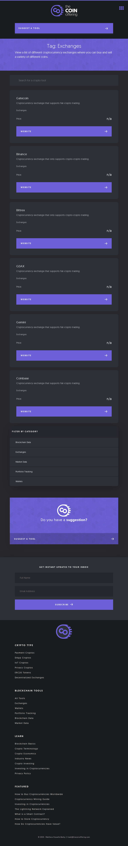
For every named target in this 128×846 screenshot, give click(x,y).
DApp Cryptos (23, 658)
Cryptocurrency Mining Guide (32, 799)
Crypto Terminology (26, 749)
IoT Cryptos (21, 663)
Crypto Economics (25, 754)
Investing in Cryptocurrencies (32, 768)
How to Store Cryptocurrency (32, 819)
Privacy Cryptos (24, 668)
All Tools (20, 698)
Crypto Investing (24, 764)
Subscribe (64, 605)
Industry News (23, 759)
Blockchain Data (23, 442)
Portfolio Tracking (24, 471)
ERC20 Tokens (23, 673)
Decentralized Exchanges (29, 678)
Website (64, 131)
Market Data (21, 462)
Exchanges (21, 110)
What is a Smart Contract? (30, 814)
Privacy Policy (23, 773)
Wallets (19, 481)
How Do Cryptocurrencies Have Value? (38, 824)
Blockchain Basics (25, 744)
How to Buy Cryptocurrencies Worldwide (39, 794)
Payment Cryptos (25, 653)
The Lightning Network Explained (34, 809)
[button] (64, 28)
